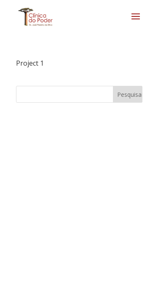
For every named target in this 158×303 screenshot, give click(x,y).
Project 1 (30, 63)
